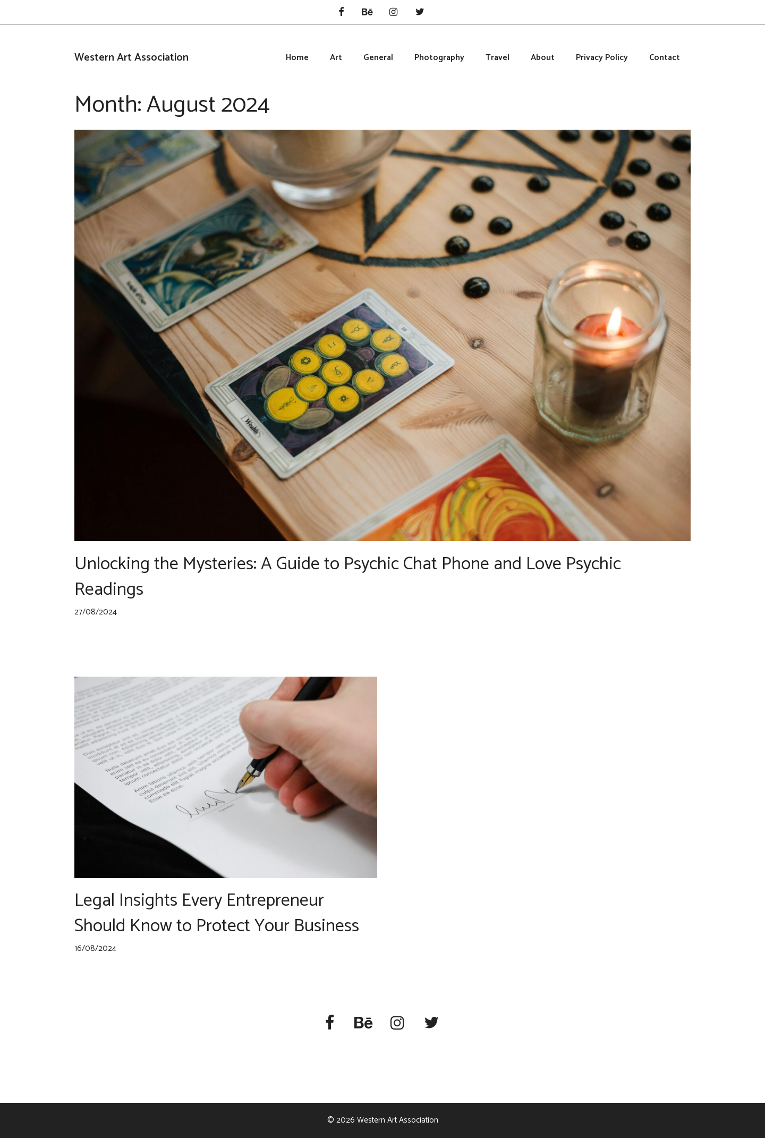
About (543, 58)
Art (336, 58)
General (378, 58)
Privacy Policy (602, 58)
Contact (664, 58)
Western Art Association (131, 57)
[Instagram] (393, 13)
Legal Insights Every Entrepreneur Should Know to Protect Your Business (216, 913)
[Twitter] (420, 13)
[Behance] (367, 13)
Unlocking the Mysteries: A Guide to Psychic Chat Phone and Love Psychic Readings (347, 577)
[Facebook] (341, 13)
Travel (497, 58)
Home (297, 58)
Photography (439, 58)
